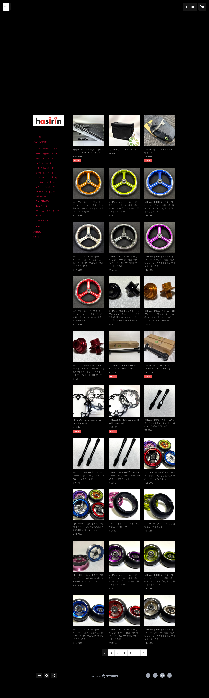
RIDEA (39, 215)
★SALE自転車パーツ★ (47, 153)
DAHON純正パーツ (45, 201)
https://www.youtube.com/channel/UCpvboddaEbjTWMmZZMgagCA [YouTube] (162, 675)
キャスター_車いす (45, 158)
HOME (37, 136)
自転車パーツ (42, 196)
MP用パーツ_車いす (45, 192)
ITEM (36, 226)
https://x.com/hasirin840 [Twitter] (155, 675)
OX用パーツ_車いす (45, 187)
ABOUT (38, 231)
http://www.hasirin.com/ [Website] (169, 675)
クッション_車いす (45, 172)
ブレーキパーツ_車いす (47, 177)
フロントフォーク (44, 220)
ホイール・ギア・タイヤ (47, 211)
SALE (36, 236)
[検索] (7, 7)
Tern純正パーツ (43, 206)
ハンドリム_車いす (45, 168)
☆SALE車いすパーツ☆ (47, 149)
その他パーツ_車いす (46, 182)
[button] (190, 7)
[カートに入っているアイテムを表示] (202, 7)
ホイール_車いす (44, 163)
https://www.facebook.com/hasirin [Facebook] (148, 675)
